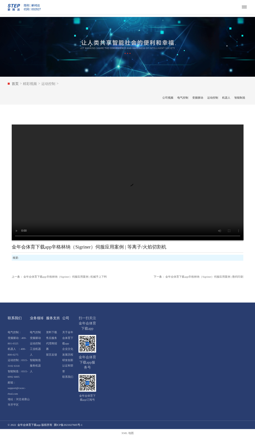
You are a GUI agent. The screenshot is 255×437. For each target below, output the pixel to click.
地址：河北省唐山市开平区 (19, 402)
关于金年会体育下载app (67, 338)
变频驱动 (197, 97)
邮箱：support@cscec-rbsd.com (17, 388)
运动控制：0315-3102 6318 (18, 363)
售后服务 (51, 337)
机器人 (226, 97)
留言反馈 (51, 354)
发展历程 (67, 354)
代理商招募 (51, 346)
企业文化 (67, 348)
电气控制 (182, 97)
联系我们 (67, 376)
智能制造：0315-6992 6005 (18, 374)
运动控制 (212, 97)
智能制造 (239, 97)
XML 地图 (127, 433)
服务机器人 (35, 368)
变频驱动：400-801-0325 (17, 340)
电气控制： (14, 332)
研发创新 (67, 360)
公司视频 (167, 97)
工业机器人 (35, 351)
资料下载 (51, 332)
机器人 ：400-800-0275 (17, 351)
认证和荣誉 (67, 368)
